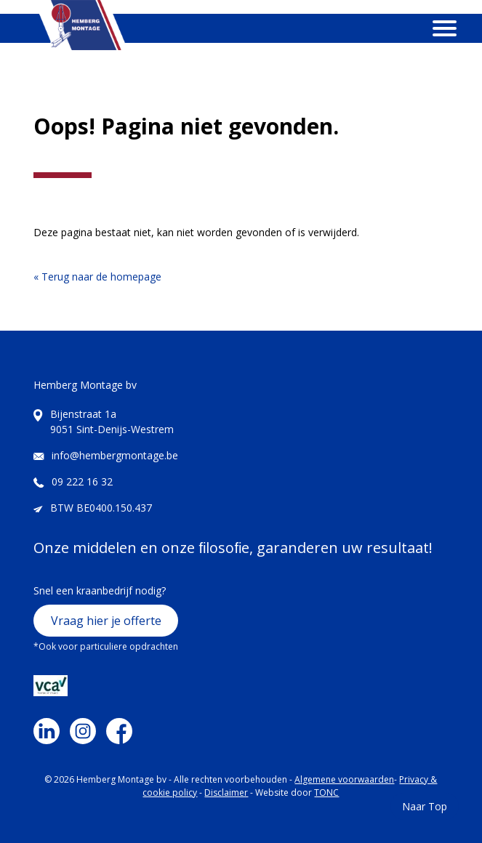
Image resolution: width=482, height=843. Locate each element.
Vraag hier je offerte (106, 621)
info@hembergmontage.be (115, 455)
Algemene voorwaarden (344, 779)
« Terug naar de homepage (97, 276)
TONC (326, 792)
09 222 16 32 (82, 481)
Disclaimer (226, 792)
